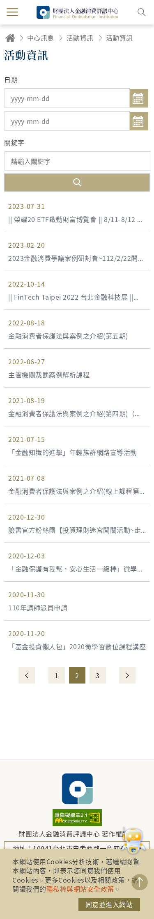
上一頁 (26, 675)
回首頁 (10, 38)
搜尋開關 (141, 12)
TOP (139, 882)
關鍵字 (14, 142)
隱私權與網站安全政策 (80, 889)
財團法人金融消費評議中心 (77, 788)
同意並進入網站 (109, 904)
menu (12, 12)
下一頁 (127, 675)
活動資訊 (80, 38)
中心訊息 (40, 38)
